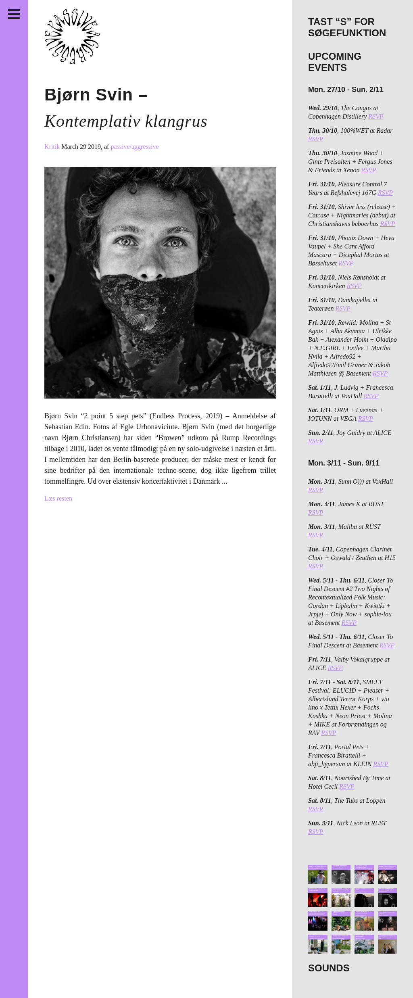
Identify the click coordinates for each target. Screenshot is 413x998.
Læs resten (58, 498)
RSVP (375, 116)
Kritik (52, 146)
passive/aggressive (135, 146)
